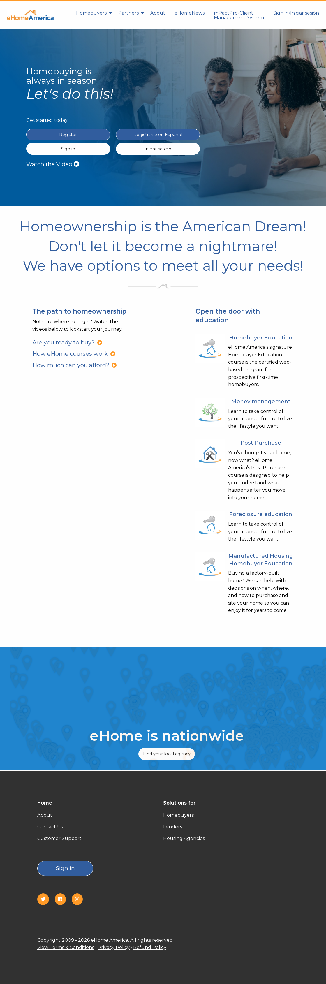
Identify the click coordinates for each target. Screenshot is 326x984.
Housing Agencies (184, 838)
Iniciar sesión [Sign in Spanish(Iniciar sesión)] (157, 149)
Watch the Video (52, 164)
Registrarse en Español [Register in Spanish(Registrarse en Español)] (157, 134)
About (157, 13)
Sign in (65, 868)
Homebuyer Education (260, 337)
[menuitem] (92, 15)
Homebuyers (178, 815)
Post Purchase (261, 442)
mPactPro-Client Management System (239, 15)
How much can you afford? (74, 365)
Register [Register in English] (68, 134)
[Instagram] (79, 899)
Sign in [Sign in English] (68, 149)
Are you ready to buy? (67, 342)
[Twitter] (45, 899)
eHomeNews (190, 13)
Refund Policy (149, 947)
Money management (260, 401)
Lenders (172, 827)
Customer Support (59, 838)
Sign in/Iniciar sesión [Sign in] (296, 13)
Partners (128, 13)
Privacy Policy (114, 947)
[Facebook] (63, 899)
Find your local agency (167, 753)
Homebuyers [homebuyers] (91, 13)
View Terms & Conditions (65, 947)
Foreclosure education (260, 514)
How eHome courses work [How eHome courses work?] (74, 353)
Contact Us (50, 827)
